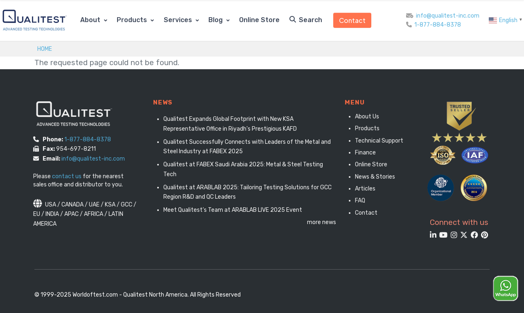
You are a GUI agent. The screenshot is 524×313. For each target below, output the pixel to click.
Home (44, 48)
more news (326, 222)
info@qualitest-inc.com (447, 15)
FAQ (358, 200)
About (91, 20)
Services (179, 20)
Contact (352, 20)
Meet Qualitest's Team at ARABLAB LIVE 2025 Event (237, 209)
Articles (363, 188)
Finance (363, 152)
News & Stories (373, 176)
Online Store (259, 20)
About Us (365, 116)
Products (133, 20)
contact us (64, 176)
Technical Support (377, 140)
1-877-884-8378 (437, 24)
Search (305, 20)
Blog (216, 20)
